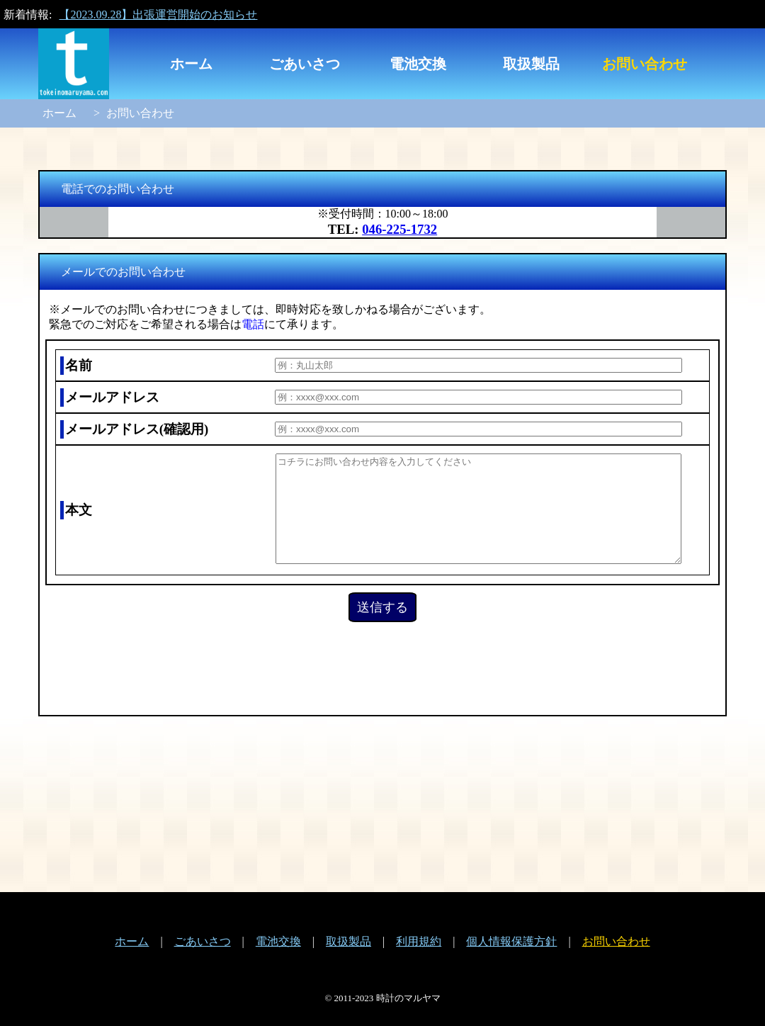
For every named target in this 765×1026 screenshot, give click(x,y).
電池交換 (418, 64)
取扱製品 (531, 64)
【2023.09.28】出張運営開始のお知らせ (158, 15)
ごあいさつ (304, 64)
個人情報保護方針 (511, 941)
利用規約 (418, 941)
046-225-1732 (399, 229)
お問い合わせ (644, 64)
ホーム (191, 64)
